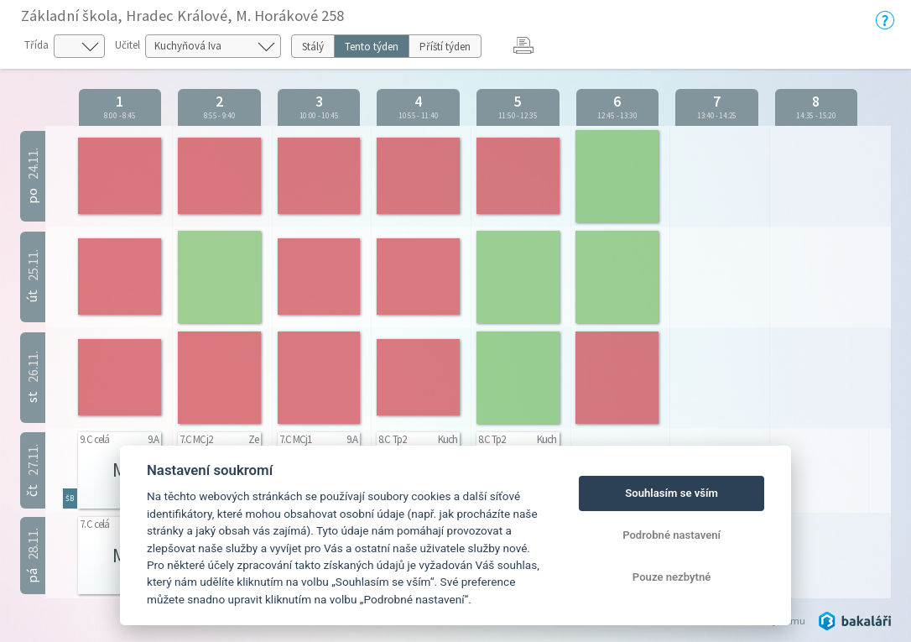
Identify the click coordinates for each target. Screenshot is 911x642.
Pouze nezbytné (671, 577)
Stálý (313, 46)
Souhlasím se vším (671, 493)
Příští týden (445, 46)
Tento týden (371, 46)
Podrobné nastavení (671, 535)
